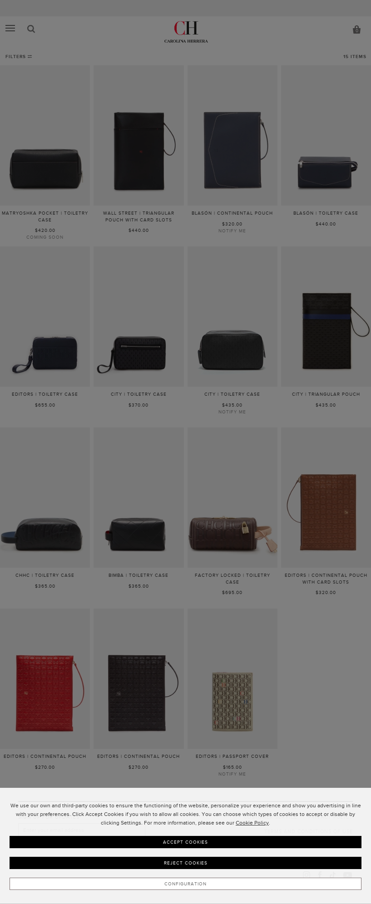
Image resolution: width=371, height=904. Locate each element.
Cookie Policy (252, 823)
